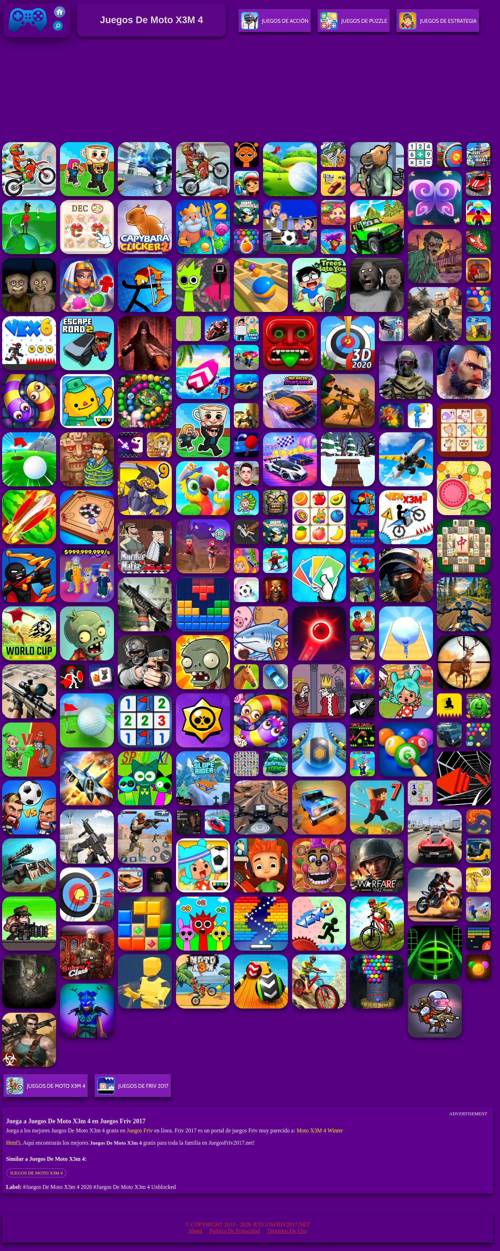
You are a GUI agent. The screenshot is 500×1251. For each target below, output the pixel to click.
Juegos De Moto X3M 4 (36, 1173)
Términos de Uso (287, 1231)
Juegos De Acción (274, 23)
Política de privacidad (234, 1231)
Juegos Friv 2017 (28, 35)
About (195, 1231)
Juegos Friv (140, 1130)
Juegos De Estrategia (438, 23)
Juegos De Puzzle (353, 23)
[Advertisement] (250, 91)
